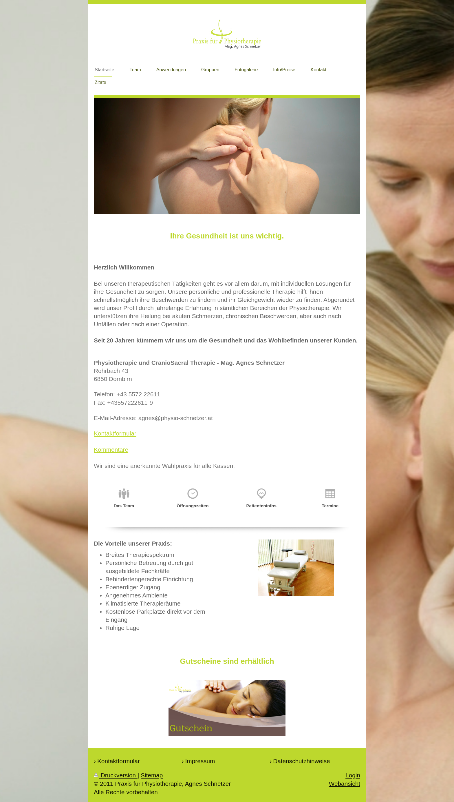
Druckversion (116, 775)
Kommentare (111, 449)
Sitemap (152, 775)
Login (352, 775)
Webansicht (344, 783)
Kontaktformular (115, 433)
